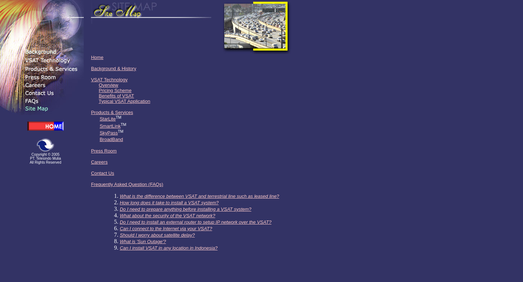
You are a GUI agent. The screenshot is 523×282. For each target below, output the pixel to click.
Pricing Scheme (115, 90)
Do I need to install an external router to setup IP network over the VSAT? (195, 222)
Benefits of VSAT (116, 96)
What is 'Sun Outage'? (143, 241)
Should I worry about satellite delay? (157, 235)
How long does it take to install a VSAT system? (169, 202)
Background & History (113, 68)
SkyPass (109, 133)
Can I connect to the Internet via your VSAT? (166, 228)
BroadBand (111, 139)
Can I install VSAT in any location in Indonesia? (168, 248)
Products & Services (112, 112)
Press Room (104, 151)
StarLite (108, 119)
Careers (99, 162)
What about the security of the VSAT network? (167, 215)
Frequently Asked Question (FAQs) (127, 184)
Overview (108, 85)
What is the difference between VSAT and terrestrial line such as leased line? (199, 196)
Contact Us (102, 173)
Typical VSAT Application (124, 101)
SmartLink (110, 126)
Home (97, 57)
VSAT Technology (109, 79)
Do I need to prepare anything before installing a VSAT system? (185, 209)
